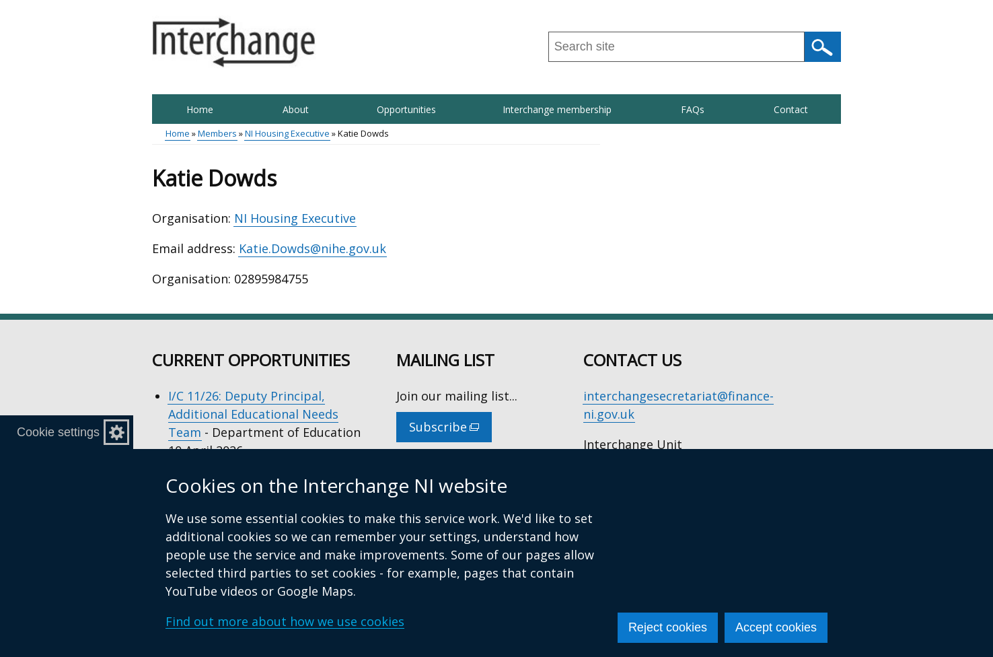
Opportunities (406, 109)
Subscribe (450, 430)
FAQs (692, 109)
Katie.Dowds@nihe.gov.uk (312, 248)
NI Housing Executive (287, 133)
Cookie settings (58, 432)
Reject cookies (667, 627)
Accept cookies (776, 627)
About (296, 109)
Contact (791, 109)
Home (199, 109)
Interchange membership (557, 109)
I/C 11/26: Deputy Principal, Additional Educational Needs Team (253, 414)
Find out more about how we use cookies (285, 621)
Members (217, 133)
